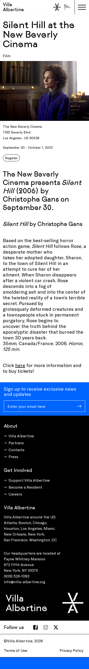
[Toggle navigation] (82, 7)
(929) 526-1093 (16, 576)
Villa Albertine (13, 7)
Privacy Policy (71, 650)
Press (13, 456)
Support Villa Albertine (29, 480)
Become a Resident (25, 487)
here (20, 365)
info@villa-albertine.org (24, 581)
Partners (16, 442)
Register (11, 158)
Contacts (16, 449)
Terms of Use (15, 650)
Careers (15, 494)
